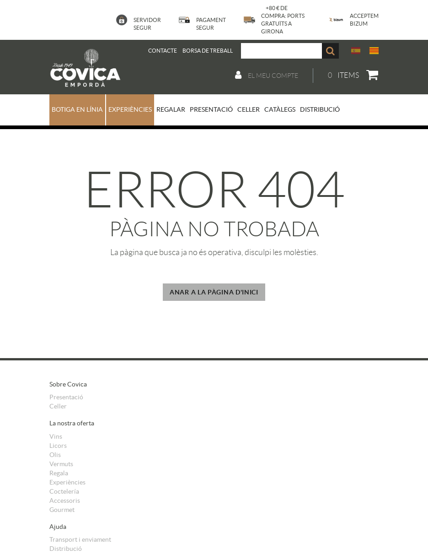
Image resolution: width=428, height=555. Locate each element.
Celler (58, 406)
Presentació (66, 397)
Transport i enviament (80, 539)
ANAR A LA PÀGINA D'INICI (214, 292)
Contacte (162, 51)
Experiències (67, 482)
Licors (58, 445)
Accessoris (64, 500)
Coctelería (64, 491)
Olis (55, 454)
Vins (55, 436)
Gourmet (62, 509)
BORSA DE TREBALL (207, 51)
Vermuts (61, 464)
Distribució (65, 548)
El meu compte (266, 75)
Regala (58, 473)
